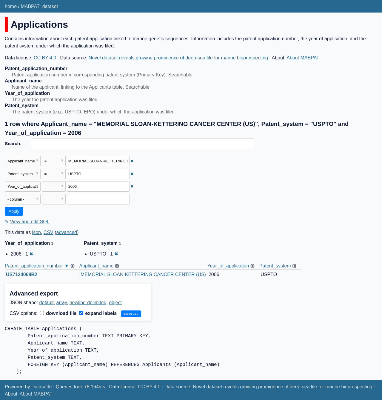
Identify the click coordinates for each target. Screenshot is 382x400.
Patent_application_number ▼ (37, 265)
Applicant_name (96, 265)
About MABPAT (302, 57)
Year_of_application (228, 265)
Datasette (41, 386)
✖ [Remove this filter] (132, 161)
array (61, 302)
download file (58, 313)
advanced (66, 232)
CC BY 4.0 (45, 57)
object (115, 302)
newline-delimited (88, 302)
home (11, 6)
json (36, 232)
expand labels (98, 313)
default (46, 302)
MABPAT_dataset (39, 6)
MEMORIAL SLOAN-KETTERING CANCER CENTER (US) (143, 274)
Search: (13, 143)
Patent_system (275, 265)
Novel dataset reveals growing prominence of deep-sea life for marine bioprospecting (178, 57)
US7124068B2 (21, 274)
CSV (48, 232)
